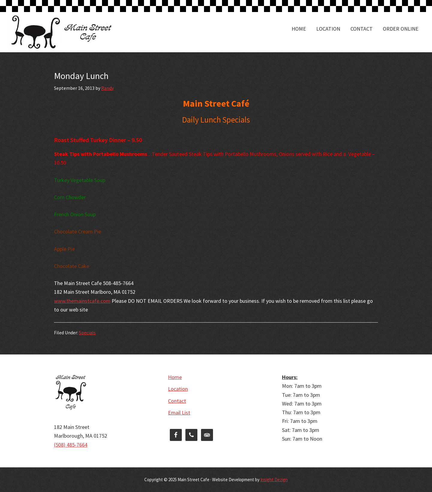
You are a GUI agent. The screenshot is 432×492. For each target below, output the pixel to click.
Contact (177, 400)
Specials (87, 333)
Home (175, 377)
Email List (179, 412)
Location (178, 388)
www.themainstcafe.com (82, 300)
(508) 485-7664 (70, 444)
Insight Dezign (274, 479)
